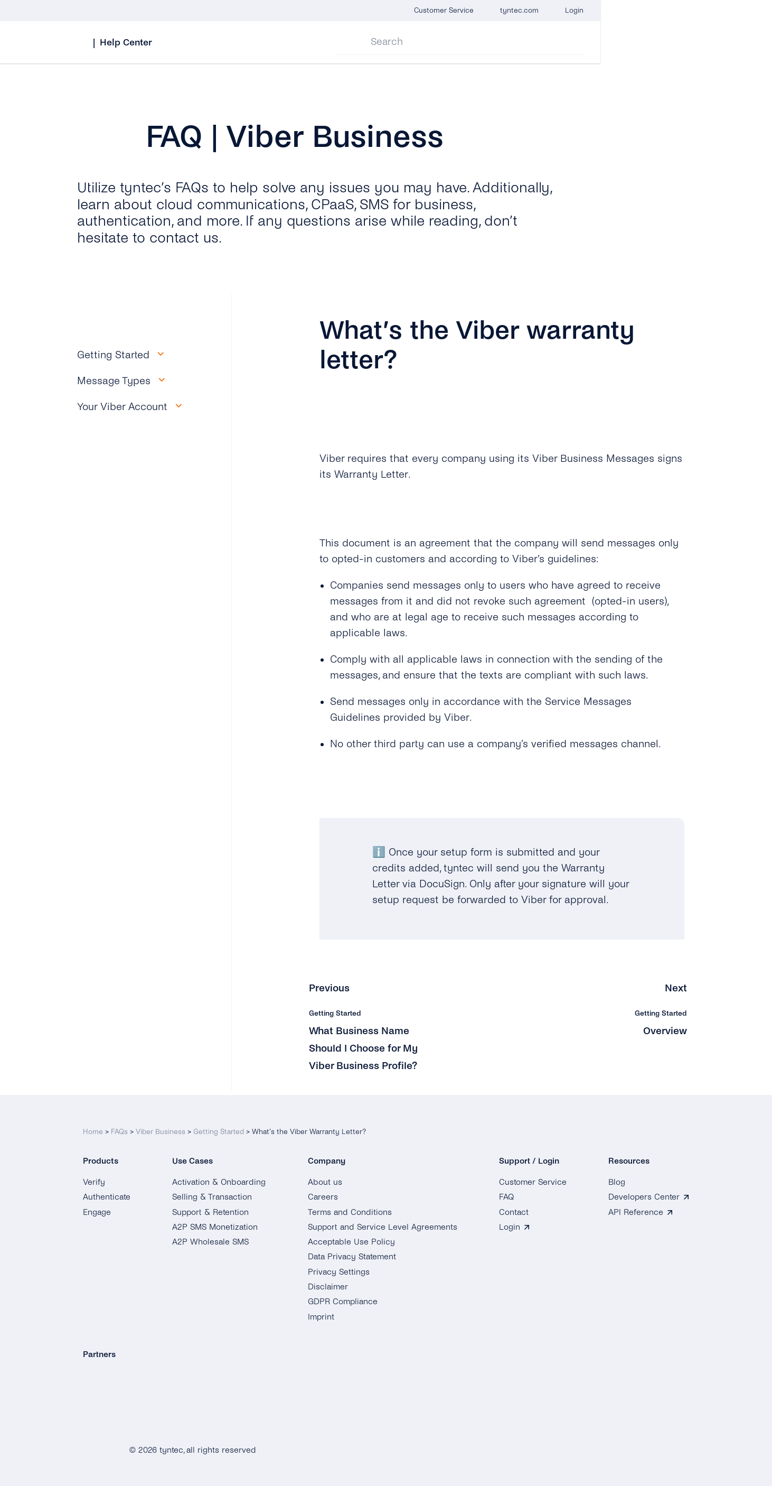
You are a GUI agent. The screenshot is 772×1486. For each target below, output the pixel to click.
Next (676, 987)
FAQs (119, 1127)
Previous (330, 987)
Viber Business (160, 1127)
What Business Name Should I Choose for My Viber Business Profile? (367, 1048)
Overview (665, 1030)
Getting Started (218, 1127)
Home (93, 1127)
